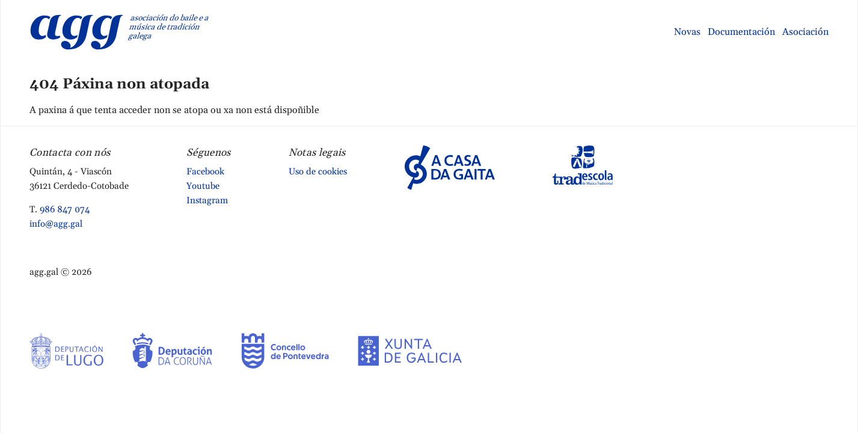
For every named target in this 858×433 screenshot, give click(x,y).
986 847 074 (65, 209)
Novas (687, 32)
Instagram (207, 200)
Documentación (741, 32)
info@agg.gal (55, 224)
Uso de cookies (318, 171)
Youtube (202, 186)
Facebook (205, 171)
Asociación (805, 32)
